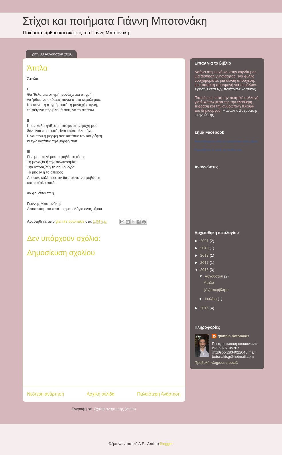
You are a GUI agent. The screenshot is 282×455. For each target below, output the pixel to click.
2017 (205, 262)
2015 (205, 308)
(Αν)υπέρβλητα (216, 290)
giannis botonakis (233, 336)
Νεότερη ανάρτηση (45, 394)
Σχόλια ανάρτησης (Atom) (115, 409)
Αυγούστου (214, 276)
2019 (205, 248)
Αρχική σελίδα (101, 394)
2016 (205, 270)
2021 (205, 241)
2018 (205, 255)
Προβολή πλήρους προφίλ (216, 362)
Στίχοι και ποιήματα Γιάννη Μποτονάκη (115, 21)
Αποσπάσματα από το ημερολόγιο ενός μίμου (226, 141)
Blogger (166, 444)
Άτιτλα (209, 282)
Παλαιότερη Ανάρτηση (159, 394)
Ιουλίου (211, 299)
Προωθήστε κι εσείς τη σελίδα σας (218, 149)
